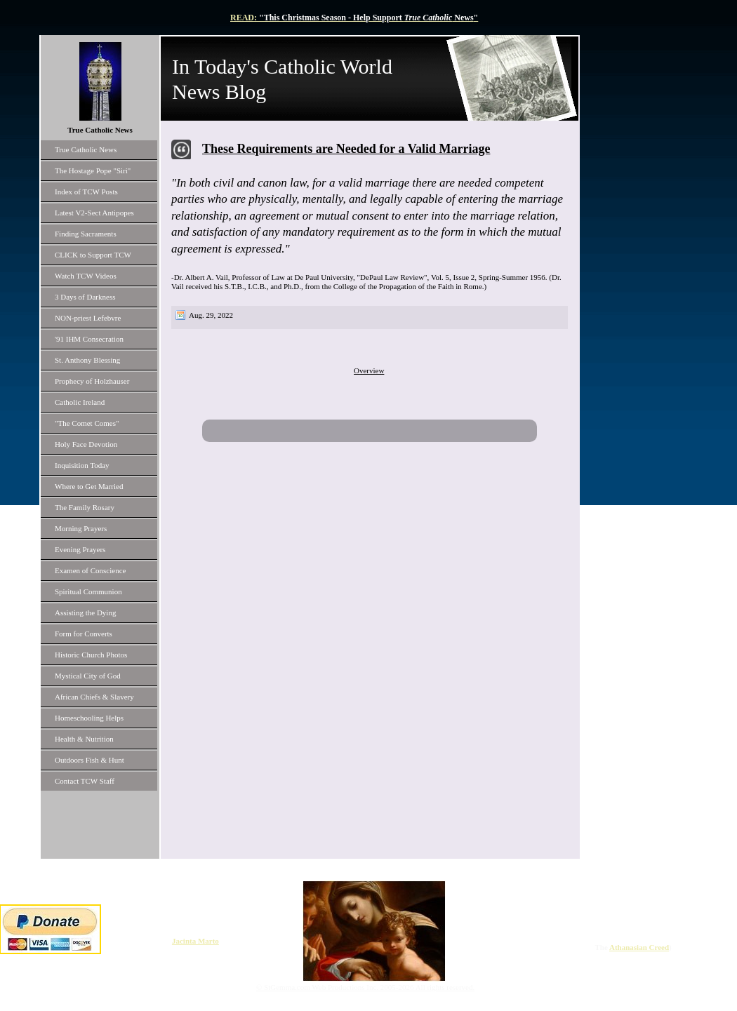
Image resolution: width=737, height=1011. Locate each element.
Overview (369, 370)
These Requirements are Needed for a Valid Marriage (346, 149)
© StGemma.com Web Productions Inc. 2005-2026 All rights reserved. (365, 987)
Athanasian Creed (639, 947)
